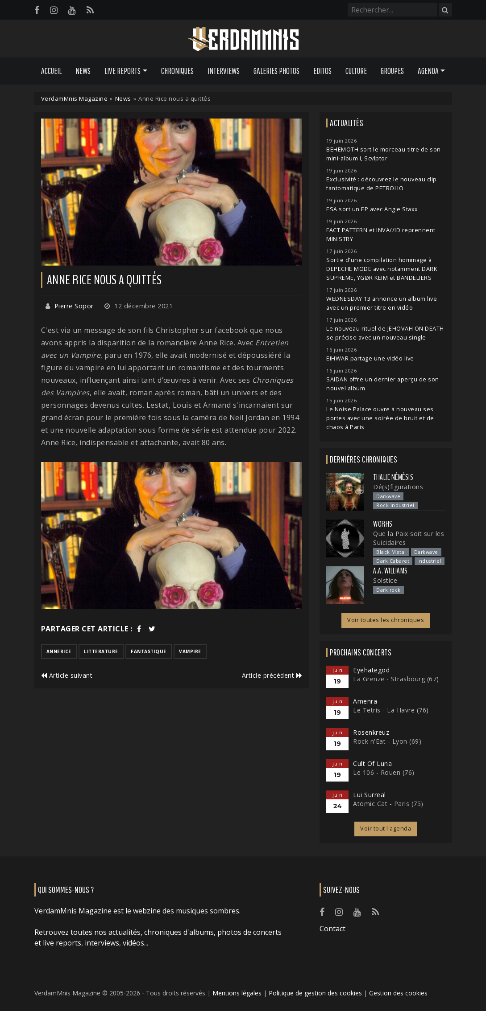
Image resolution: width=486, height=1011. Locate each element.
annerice (58, 651)
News (83, 71)
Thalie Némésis (393, 477)
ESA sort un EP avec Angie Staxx (372, 209)
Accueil (51, 71)
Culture (356, 71)
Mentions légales (237, 993)
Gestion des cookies (398, 993)
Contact (332, 928)
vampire (190, 651)
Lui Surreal (369, 794)
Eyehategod (371, 670)
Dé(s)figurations (398, 487)
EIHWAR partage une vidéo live (370, 358)
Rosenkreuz (371, 732)
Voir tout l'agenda (385, 828)
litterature (101, 651)
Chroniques (177, 71)
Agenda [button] (428, 71)
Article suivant (67, 675)
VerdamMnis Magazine (74, 98)
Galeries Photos (276, 71)
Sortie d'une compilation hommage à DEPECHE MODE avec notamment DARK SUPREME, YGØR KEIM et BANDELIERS (381, 269)
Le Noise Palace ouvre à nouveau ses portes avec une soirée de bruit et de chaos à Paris (380, 418)
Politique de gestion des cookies (315, 993)
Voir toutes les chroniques (385, 620)
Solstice (385, 580)
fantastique (148, 651)
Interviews (224, 71)
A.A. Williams (390, 570)
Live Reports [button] (122, 71)
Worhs (383, 524)
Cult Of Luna (372, 763)
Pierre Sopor (74, 306)
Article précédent (272, 675)
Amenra (365, 701)
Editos (322, 71)
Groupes (392, 71)
